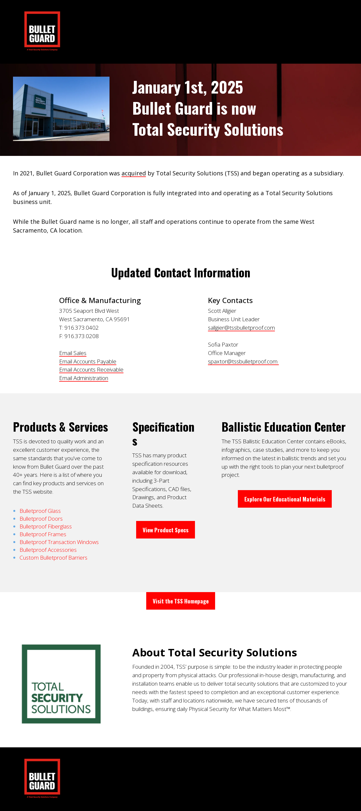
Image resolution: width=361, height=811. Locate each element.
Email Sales (72, 353)
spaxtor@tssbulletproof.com (243, 361)
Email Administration (83, 378)
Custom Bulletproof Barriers (53, 557)
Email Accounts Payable (87, 361)
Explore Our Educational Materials (284, 499)
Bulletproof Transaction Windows (59, 542)
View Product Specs (165, 530)
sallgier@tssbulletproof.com (241, 327)
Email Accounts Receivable (91, 369)
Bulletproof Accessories (48, 549)
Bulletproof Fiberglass (45, 526)
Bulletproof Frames (42, 534)
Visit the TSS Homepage (181, 601)
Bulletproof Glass (40, 510)
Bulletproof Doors (41, 518)
